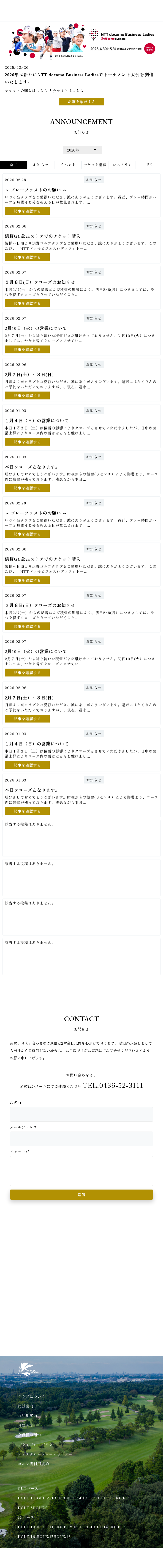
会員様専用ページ (33, 1435)
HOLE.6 (105, 1498)
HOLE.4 (74, 1498)
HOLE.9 (40, 1507)
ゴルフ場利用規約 (33, 1463)
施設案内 (25, 1406)
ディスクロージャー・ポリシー (45, 1454)
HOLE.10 (26, 1526)
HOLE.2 (41, 1498)
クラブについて (31, 1396)
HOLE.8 (25, 1507)
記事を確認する (81, 101)
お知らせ (94, 179)
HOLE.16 (26, 1536)
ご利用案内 (27, 1415)
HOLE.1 (25, 1498)
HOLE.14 (99, 1526)
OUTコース (28, 1488)
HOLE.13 (82, 1526)
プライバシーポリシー (37, 1444)
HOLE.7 (121, 1498)
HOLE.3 (57, 1498)
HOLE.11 (45, 1526)
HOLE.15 (117, 1526)
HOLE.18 (62, 1536)
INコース (26, 1517)
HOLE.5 (89, 1498)
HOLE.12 (63, 1526)
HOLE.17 (45, 1536)
